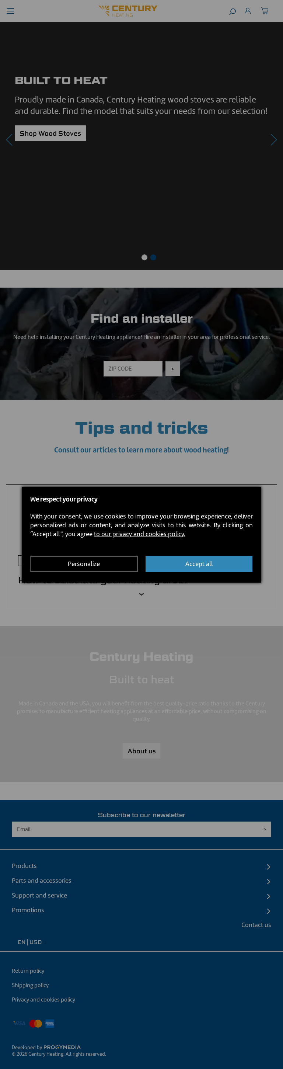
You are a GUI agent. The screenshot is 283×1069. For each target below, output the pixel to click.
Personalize (84, 563)
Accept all (199, 563)
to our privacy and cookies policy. (139, 534)
